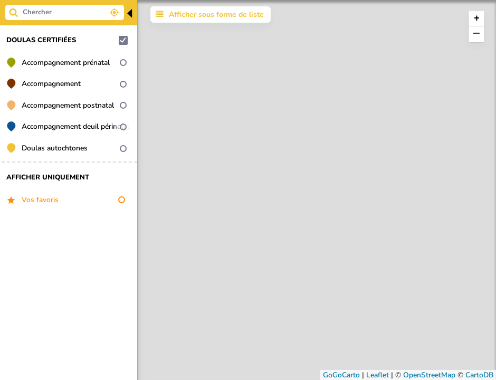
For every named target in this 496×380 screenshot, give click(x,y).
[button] (476, 18)
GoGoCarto (341, 375)
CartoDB (479, 375)
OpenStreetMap (429, 375)
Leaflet (377, 375)
